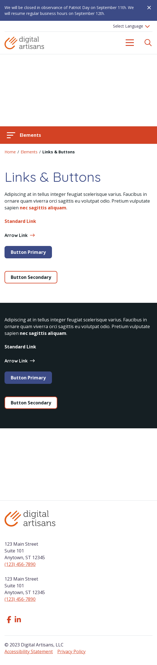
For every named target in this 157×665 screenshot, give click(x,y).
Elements (29, 152)
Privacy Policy (71, 651)
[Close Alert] (146, 7)
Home (10, 152)
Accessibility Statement (29, 651)
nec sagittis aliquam (43, 208)
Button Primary (28, 252)
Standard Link (20, 221)
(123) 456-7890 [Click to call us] (20, 564)
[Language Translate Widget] (130, 26)
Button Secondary (31, 277)
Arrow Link (19, 235)
